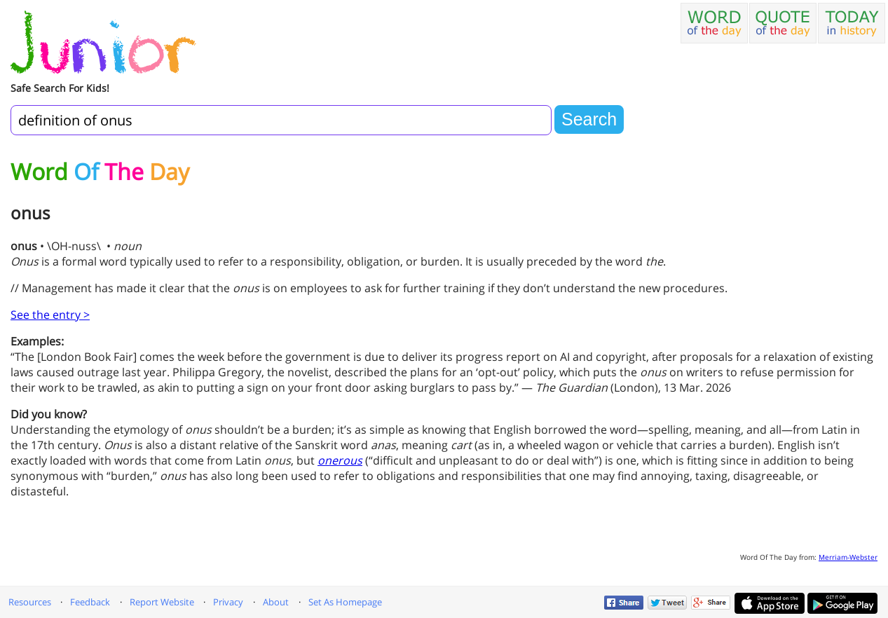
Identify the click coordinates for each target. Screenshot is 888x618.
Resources (29, 602)
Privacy (228, 602)
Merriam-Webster (848, 557)
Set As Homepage (345, 602)
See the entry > (50, 314)
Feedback (90, 602)
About (276, 602)
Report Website (162, 602)
